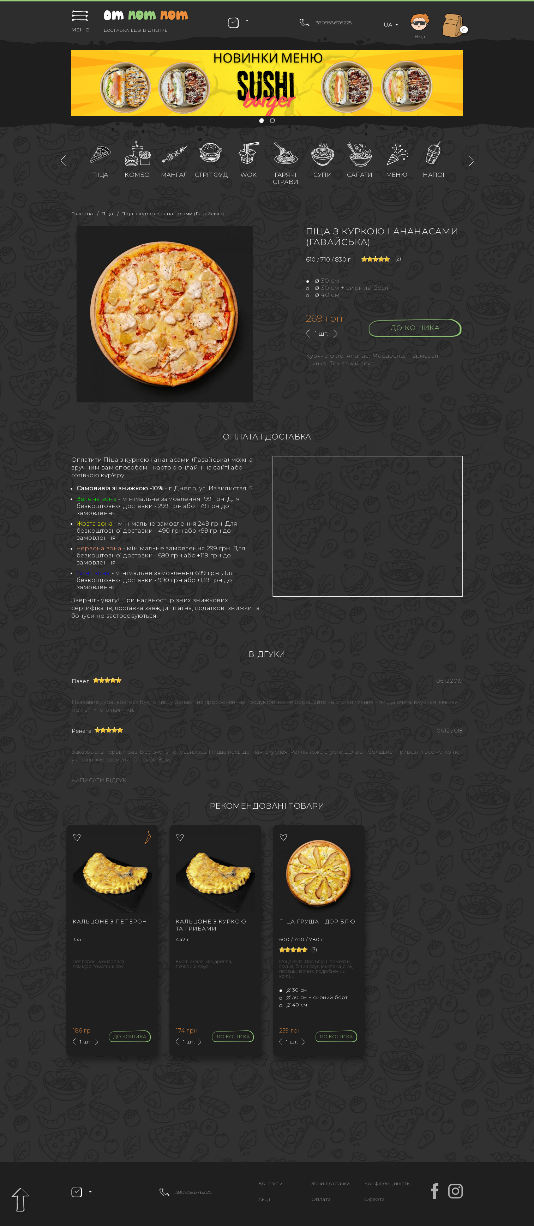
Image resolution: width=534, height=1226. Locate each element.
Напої (434, 174)
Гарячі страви (286, 178)
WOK (248, 174)
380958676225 (334, 22)
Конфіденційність (387, 1183)
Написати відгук (98, 780)
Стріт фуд (211, 174)
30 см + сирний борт (347, 287)
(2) (398, 259)
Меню (396, 174)
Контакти (270, 1183)
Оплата (321, 1199)
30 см (323, 280)
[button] (262, 121)
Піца (100, 174)
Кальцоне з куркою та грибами (211, 925)
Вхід (420, 25)
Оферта (374, 1199)
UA (389, 25)
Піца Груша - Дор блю (317, 921)
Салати (360, 174)
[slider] (375, 259)
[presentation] (63, 160)
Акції (264, 1199)
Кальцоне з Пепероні (111, 921)
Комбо (137, 174)
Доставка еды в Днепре (136, 30)
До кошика (415, 328)
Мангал (174, 174)
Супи (322, 174)
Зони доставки (330, 1183)
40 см (323, 294)
